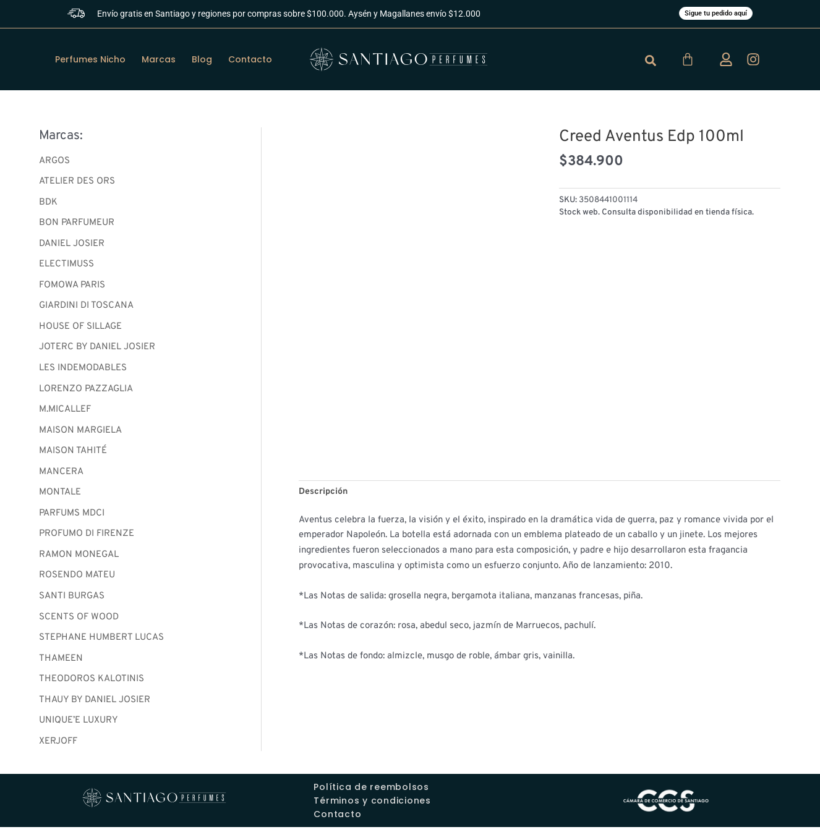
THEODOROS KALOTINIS (91, 683)
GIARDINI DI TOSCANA (86, 308)
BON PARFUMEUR (76, 225)
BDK (48, 204)
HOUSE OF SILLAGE (80, 329)
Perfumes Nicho (90, 60)
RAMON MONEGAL (79, 558)
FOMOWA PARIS (72, 287)
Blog (202, 60)
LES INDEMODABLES (83, 370)
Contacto (250, 60)
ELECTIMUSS (66, 266)
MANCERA (61, 475)
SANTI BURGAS (72, 600)
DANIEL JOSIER (72, 246)
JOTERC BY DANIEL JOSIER (97, 349)
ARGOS (54, 162)
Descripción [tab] (324, 493)
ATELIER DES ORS (77, 183)
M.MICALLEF (65, 412)
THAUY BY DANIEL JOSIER (94, 704)
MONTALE (60, 496)
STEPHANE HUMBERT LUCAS (101, 642)
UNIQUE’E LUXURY (78, 725)
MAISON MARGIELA (80, 433)
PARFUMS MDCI (72, 516)
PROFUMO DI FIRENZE (86, 537)
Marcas (159, 60)
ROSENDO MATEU (77, 579)
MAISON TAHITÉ (73, 454)
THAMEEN (61, 663)
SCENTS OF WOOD (79, 621)
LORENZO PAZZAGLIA (86, 391)
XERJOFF (58, 746)
